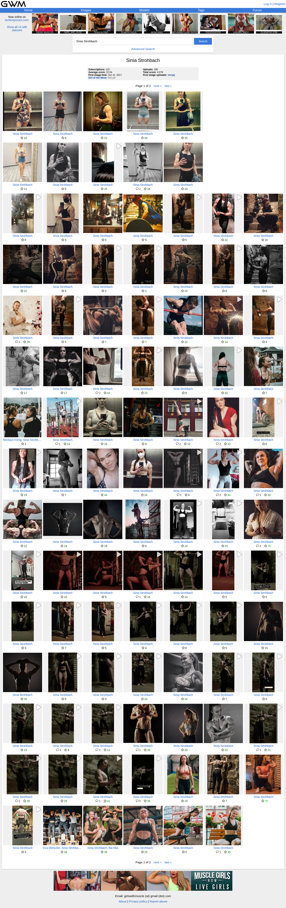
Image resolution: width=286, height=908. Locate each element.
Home (28, 10)
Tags (201, 10)
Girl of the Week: (97, 77)
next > (158, 86)
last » (168, 86)
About (122, 901)
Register (279, 4)
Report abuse (158, 901)
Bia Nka (113, 847)
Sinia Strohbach (22, 133)
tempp (171, 75)
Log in (268, 4)
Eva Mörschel (51, 847)
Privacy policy (138, 901)
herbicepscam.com (16, 20)
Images (86, 10)
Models (144, 10)
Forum (257, 10)
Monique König (12, 439)
